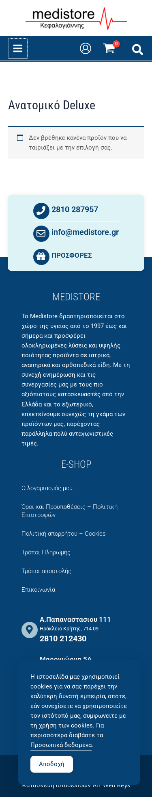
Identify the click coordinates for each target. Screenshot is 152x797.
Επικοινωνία (38, 589)
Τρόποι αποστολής (46, 571)
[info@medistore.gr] (41, 234)
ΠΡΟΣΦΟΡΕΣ (71, 256)
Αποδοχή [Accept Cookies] (51, 775)
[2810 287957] (41, 211)
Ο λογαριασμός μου (47, 488)
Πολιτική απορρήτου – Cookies (63, 533)
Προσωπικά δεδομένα (61, 756)
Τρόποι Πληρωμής (46, 552)
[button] (138, 51)
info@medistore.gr (85, 232)
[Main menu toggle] (17, 48)
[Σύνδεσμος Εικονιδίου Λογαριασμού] (85, 48)
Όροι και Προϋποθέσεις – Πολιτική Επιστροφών (69, 511)
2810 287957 (74, 210)
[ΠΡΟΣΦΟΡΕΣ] (41, 257)
